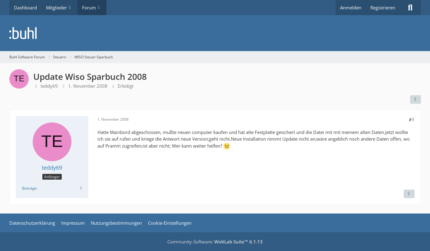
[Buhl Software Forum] (215, 33)
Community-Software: (215, 242)
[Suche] (410, 7)
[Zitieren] (409, 194)
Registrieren (382, 8)
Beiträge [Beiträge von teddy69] (29, 188)
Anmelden (350, 8)
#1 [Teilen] (412, 119)
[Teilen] (415, 99)
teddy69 (49, 86)
